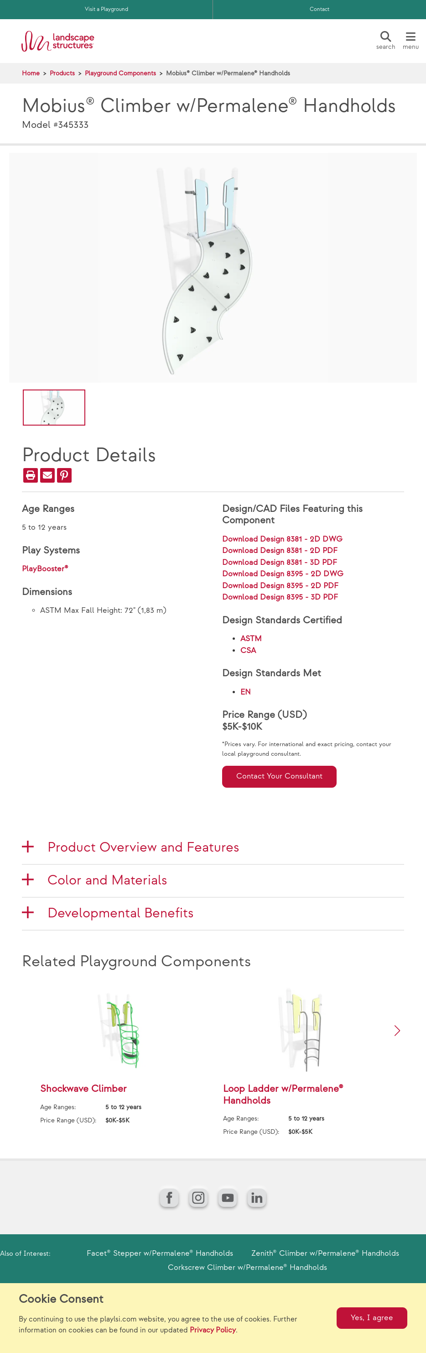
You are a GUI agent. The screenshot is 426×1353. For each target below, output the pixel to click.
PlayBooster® (45, 569)
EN (245, 692)
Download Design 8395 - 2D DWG (282, 574)
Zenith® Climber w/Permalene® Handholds (325, 1253)
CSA (248, 650)
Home (31, 73)
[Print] (30, 475)
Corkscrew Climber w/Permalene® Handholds (247, 1267)
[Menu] (410, 41)
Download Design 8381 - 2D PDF (280, 550)
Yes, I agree (372, 1317)
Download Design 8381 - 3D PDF (279, 562)
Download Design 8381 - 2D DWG (282, 539)
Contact (319, 9)
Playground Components (120, 73)
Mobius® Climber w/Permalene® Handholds (228, 73)
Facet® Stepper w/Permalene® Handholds (160, 1253)
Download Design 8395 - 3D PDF (280, 597)
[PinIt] (64, 475)
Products (62, 73)
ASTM (251, 638)
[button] (397, 1030)
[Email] (47, 475)
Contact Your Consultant (279, 776)
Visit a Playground (106, 9)
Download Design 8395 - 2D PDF (280, 585)
